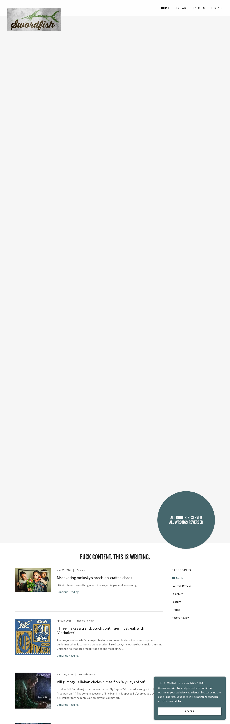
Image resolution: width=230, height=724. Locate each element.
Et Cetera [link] (177, 594)
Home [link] (165, 8)
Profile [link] (176, 609)
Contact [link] (217, 8)
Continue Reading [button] (68, 592)
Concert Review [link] (181, 586)
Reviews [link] (180, 8)
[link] (34, 5)
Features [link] (198, 8)
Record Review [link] (180, 617)
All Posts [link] (177, 578)
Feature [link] (176, 602)
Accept (189, 711)
